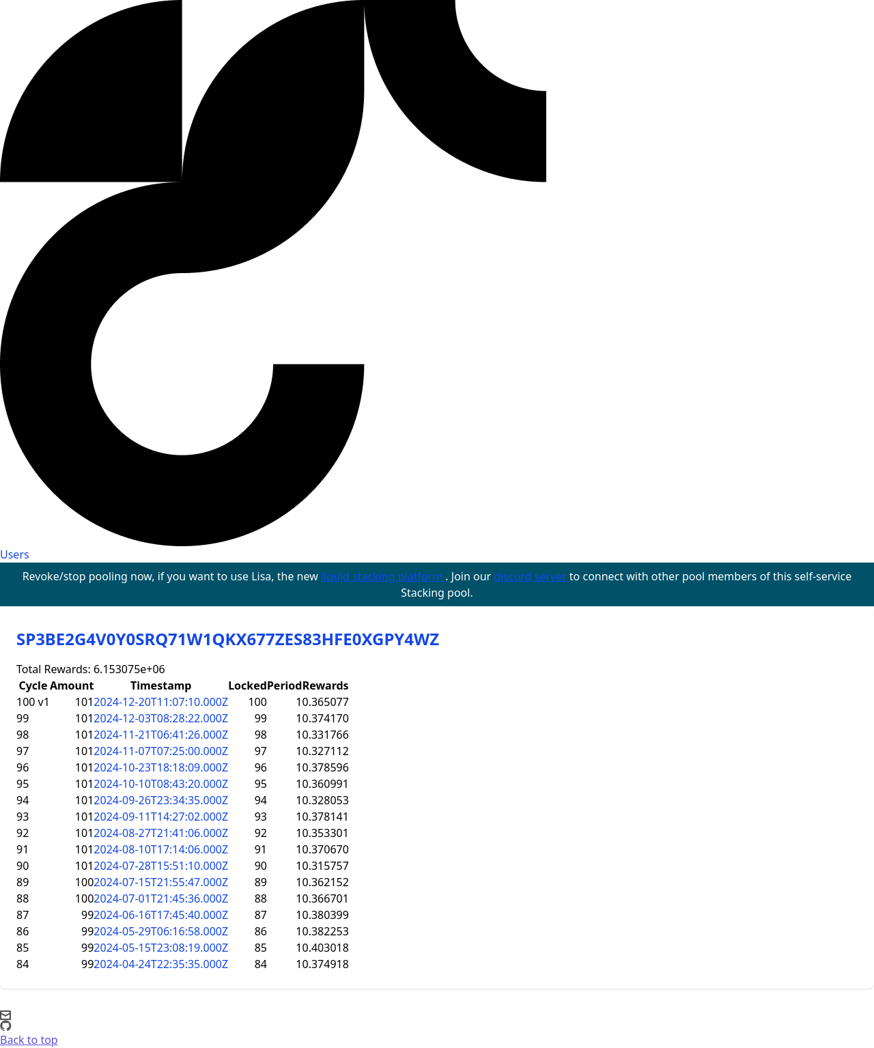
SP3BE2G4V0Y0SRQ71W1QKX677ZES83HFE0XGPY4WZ (227, 638)
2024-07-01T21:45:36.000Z (161, 898)
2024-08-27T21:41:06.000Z (161, 832)
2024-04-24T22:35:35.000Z (161, 964)
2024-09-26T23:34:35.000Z (161, 800)
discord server (531, 576)
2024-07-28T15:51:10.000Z (161, 865)
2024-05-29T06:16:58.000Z (161, 931)
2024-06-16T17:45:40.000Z (161, 914)
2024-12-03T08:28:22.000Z (161, 718)
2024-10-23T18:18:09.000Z (161, 767)
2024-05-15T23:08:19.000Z (161, 947)
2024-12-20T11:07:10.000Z (161, 701)
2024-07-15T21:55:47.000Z (161, 882)
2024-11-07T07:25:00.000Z (161, 751)
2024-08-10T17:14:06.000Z (161, 849)
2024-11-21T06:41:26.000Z (161, 734)
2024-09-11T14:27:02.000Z (161, 816)
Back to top (29, 1039)
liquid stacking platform (383, 576)
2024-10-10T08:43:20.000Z (161, 783)
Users (14, 554)
